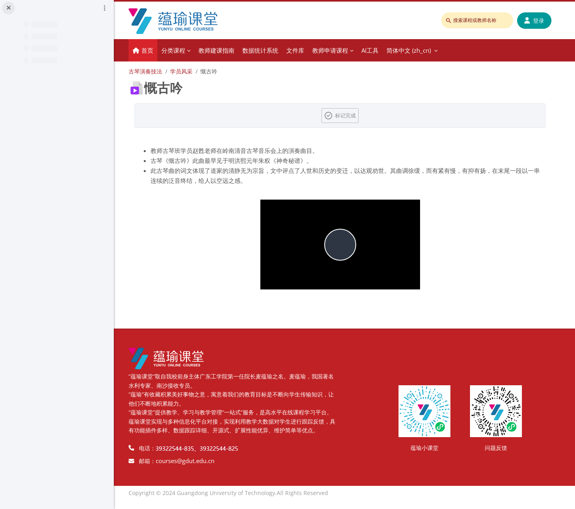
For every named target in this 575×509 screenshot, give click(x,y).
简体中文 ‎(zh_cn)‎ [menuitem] (417, 50)
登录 (535, 20)
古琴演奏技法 (154, 71)
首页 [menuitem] (156, 50)
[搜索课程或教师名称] (478, 20)
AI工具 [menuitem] (378, 50)
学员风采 (189, 71)
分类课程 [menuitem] (182, 50)
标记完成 (349, 115)
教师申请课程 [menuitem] (339, 50)
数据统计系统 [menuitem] (269, 50)
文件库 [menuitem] (304, 50)
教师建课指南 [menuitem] (225, 50)
